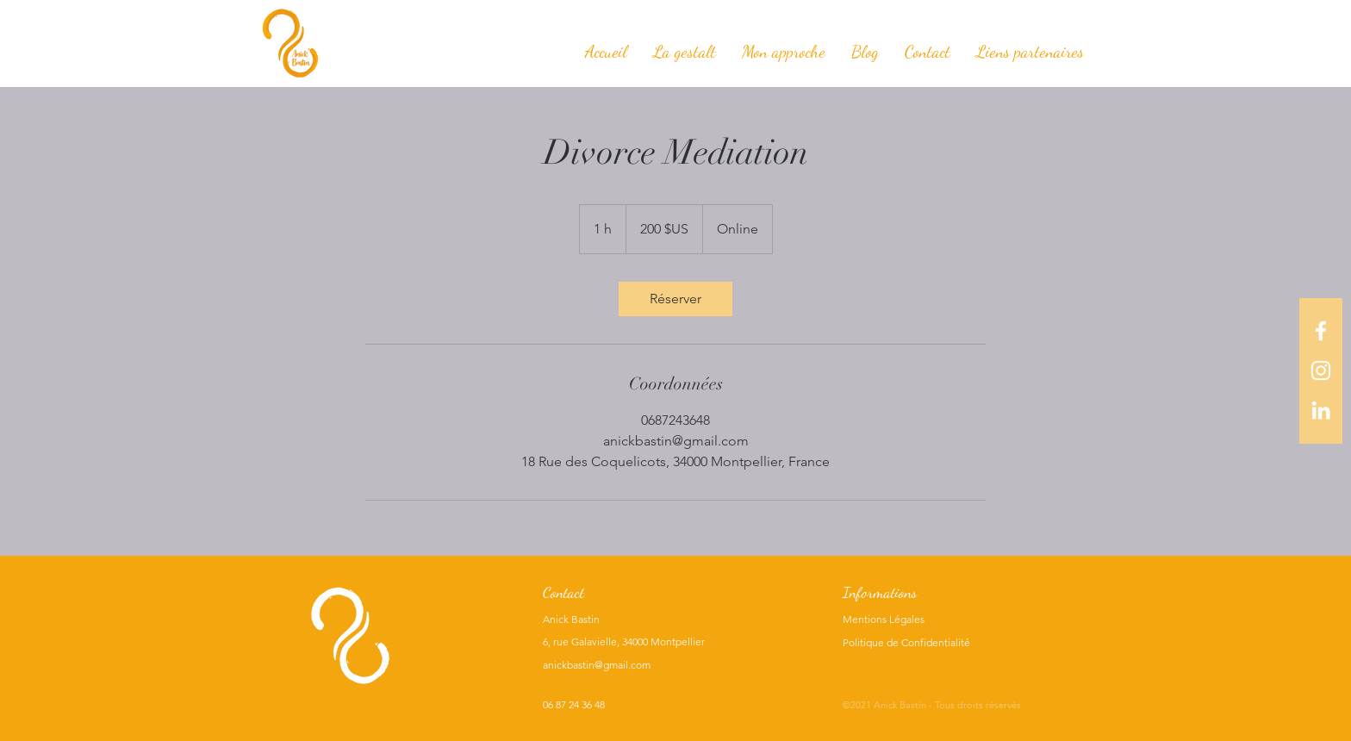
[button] (783, 51)
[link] (675, 299)
